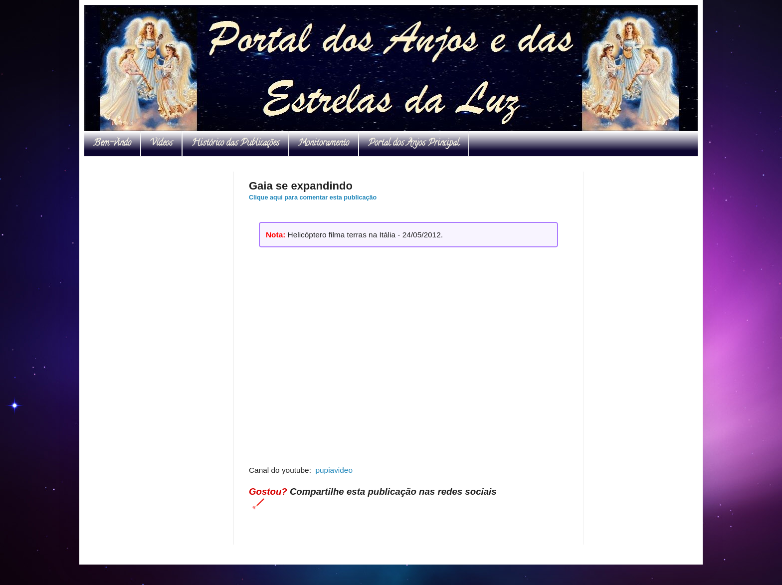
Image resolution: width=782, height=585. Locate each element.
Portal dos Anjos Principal (413, 144)
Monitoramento (323, 144)
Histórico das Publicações (235, 144)
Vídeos (161, 144)
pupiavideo (333, 470)
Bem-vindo (112, 144)
